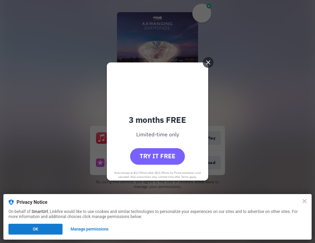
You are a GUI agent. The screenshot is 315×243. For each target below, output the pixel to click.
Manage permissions (90, 229)
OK (35, 229)
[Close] (304, 201)
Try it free (157, 156)
